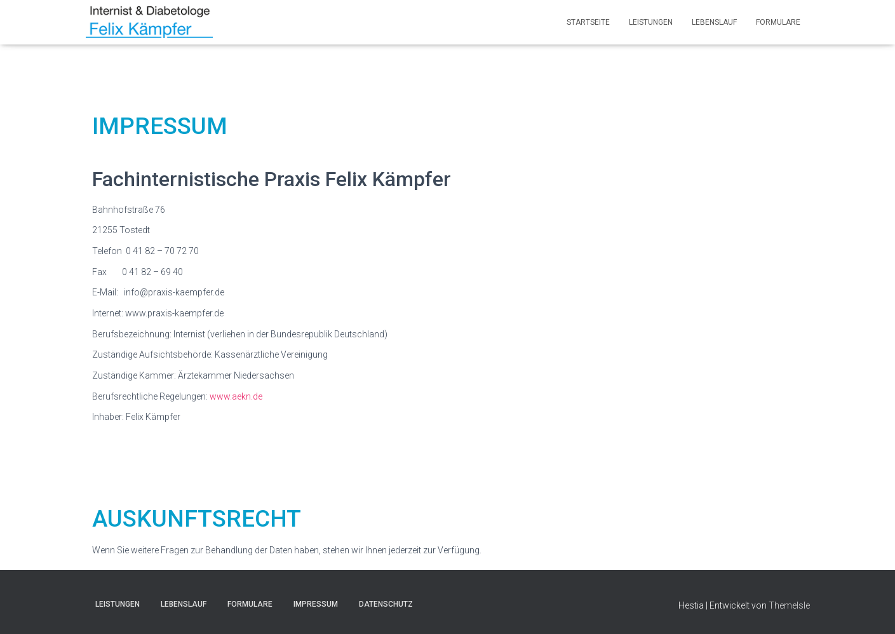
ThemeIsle (789, 605)
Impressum (315, 604)
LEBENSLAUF (714, 22)
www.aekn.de (236, 396)
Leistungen (651, 22)
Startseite (588, 22)
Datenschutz (386, 604)
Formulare (778, 22)
